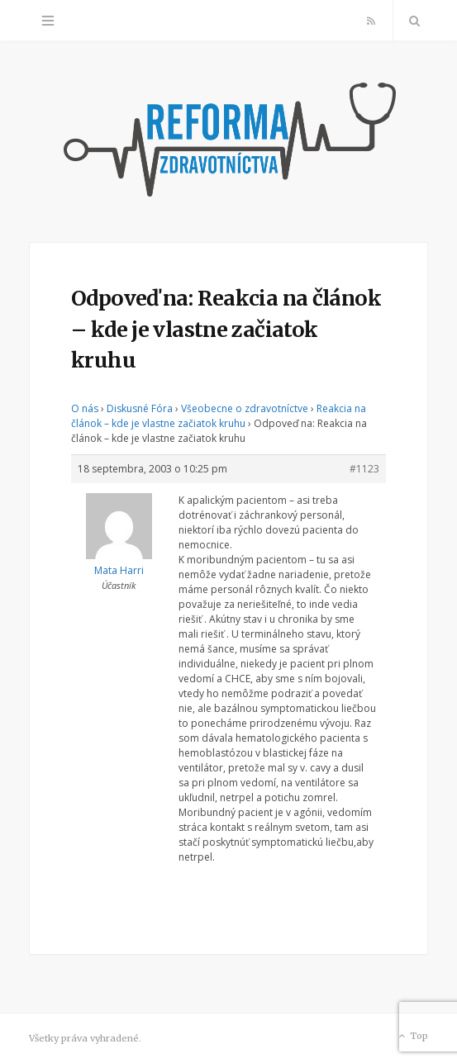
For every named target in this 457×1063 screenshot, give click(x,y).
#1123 (364, 469)
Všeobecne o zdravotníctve (244, 408)
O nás (84, 408)
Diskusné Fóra (140, 408)
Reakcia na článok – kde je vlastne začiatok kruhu (218, 415)
